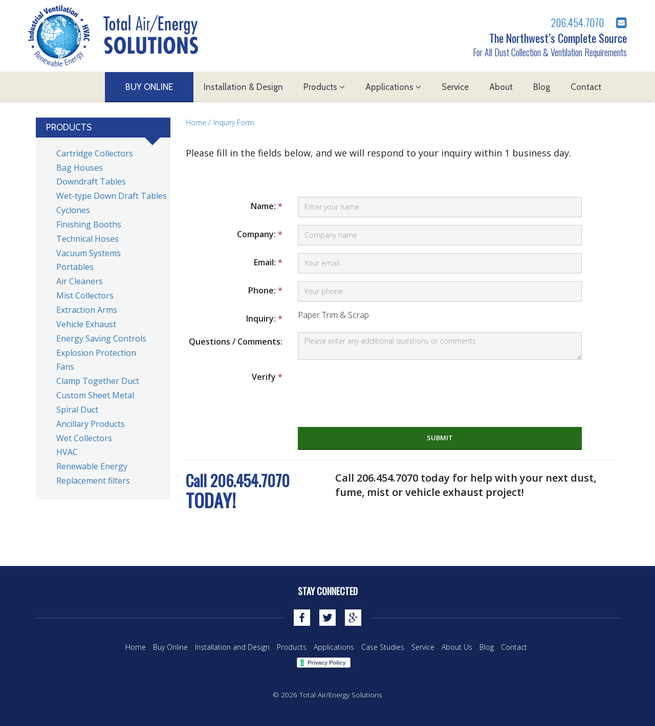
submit (440, 437)
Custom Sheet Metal (95, 395)
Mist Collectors (85, 295)
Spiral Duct (77, 409)
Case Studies (382, 647)
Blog (541, 87)
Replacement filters (93, 480)
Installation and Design (232, 647)
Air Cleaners (79, 281)
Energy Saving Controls (101, 338)
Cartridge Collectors (94, 153)
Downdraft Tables (91, 181)
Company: (259, 234)
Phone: (265, 290)
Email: (268, 262)
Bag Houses (79, 167)
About (501, 87)
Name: (266, 206)
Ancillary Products (90, 423)
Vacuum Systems (88, 253)
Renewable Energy (91, 466)
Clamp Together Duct (97, 381)
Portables (75, 267)
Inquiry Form (233, 122)
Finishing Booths (88, 224)
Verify (267, 376)
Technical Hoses (87, 238)
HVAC (67, 452)
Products (324, 87)
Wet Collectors (84, 438)
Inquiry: (264, 318)
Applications (393, 87)
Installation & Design (243, 87)
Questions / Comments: (235, 341)
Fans (65, 366)
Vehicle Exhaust (86, 324)
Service (455, 87)
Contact (586, 87)
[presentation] (375, 387)
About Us (457, 647)
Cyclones (73, 210)
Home (196, 122)
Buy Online (149, 87)
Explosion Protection (96, 352)
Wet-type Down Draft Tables (111, 195)
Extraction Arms (86, 309)
